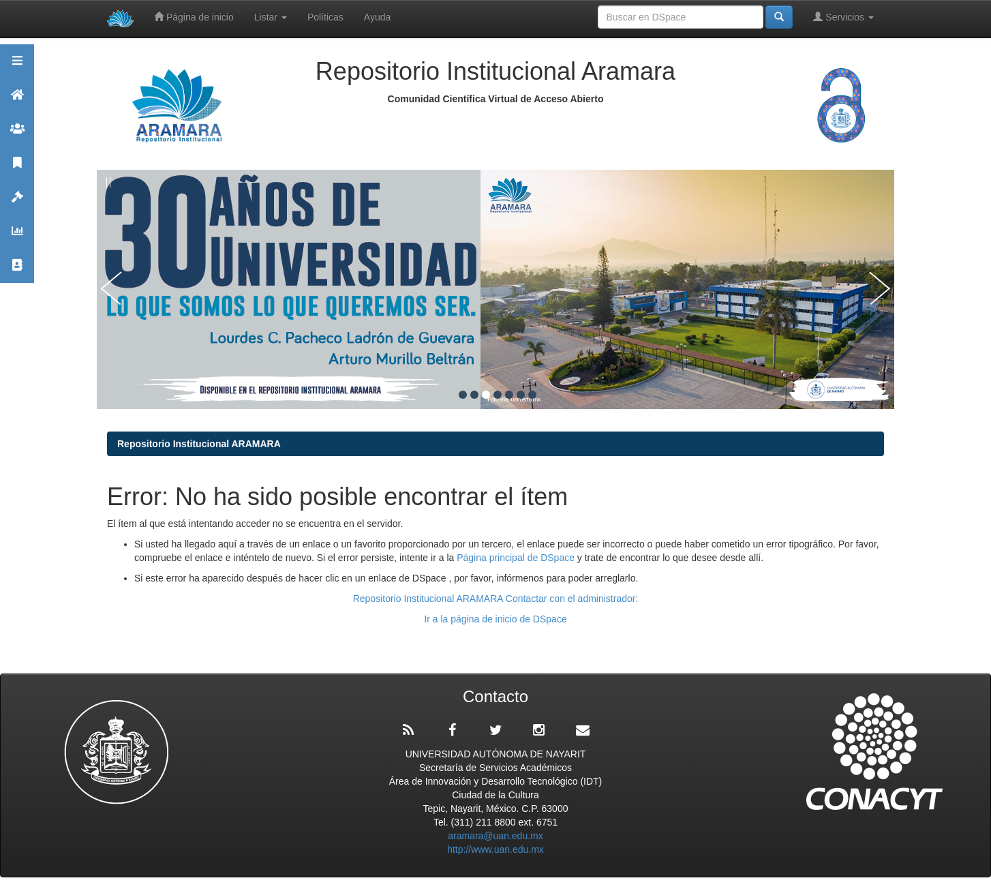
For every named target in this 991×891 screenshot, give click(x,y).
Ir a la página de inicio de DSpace (495, 619)
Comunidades (17, 135)
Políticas (325, 17)
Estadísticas (17, 237)
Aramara (17, 100)
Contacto (17, 271)
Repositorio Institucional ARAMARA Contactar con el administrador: (496, 598)
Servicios (843, 16)
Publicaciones (17, 169)
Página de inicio (194, 16)
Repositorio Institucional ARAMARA (199, 443)
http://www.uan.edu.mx (495, 849)
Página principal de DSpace (517, 557)
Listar (270, 17)
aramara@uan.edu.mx (495, 835)
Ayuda (377, 17)
